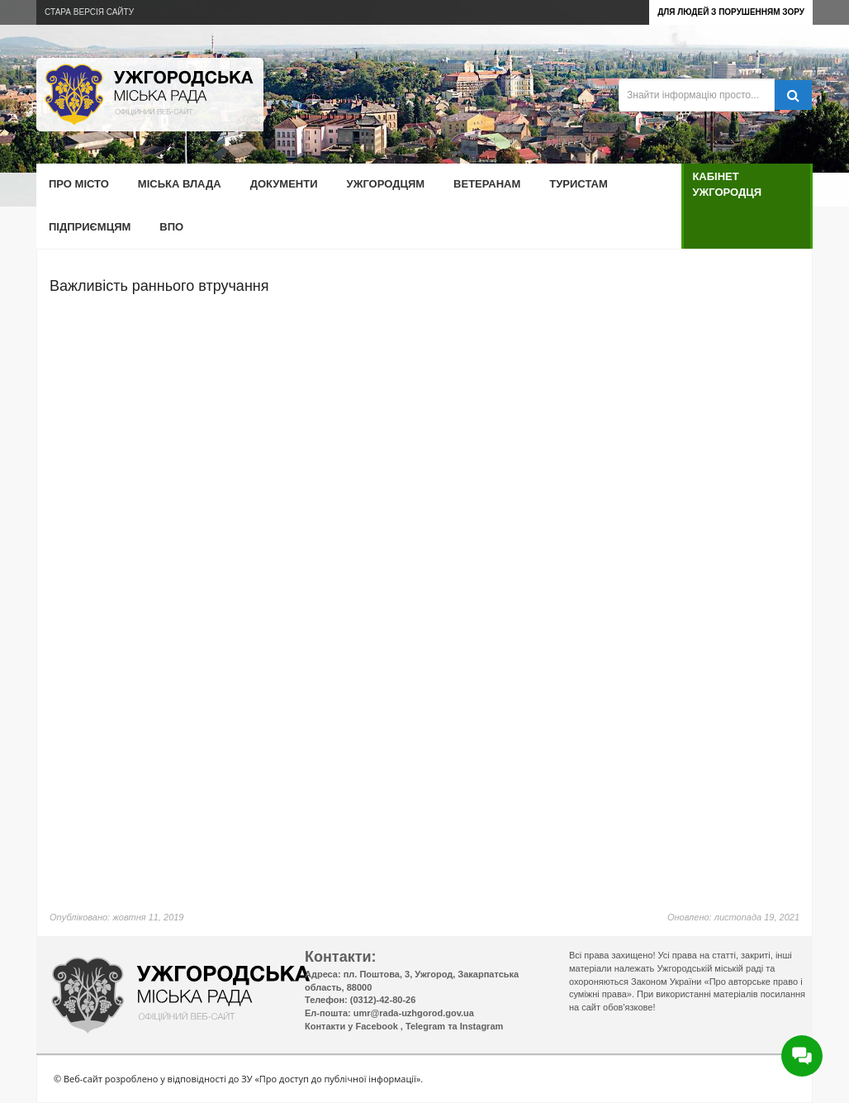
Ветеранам (486, 184)
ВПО (171, 227)
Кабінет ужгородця (726, 183)
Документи (284, 184)
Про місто (79, 184)
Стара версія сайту (89, 12)
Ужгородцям (386, 184)
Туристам (578, 184)
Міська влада (179, 184)
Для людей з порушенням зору (730, 12)
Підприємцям (89, 227)
